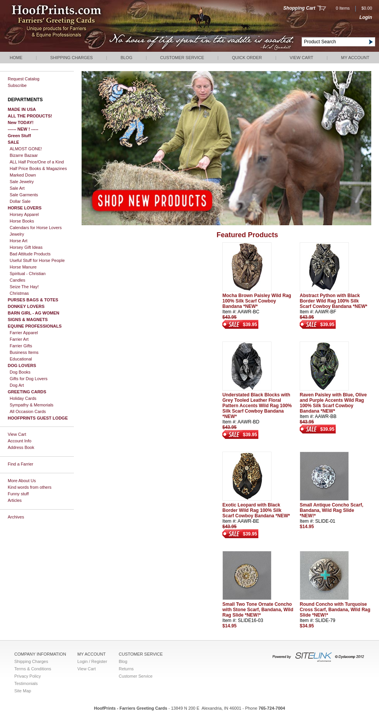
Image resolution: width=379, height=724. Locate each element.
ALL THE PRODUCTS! (30, 116)
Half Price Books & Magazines (38, 168)
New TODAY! (21, 122)
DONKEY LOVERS (26, 306)
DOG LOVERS (22, 365)
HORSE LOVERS (24, 208)
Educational (21, 359)
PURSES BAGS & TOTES (33, 299)
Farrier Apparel (24, 332)
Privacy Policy (27, 676)
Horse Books (22, 221)
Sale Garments (24, 194)
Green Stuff (19, 135)
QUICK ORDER (247, 57)
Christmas (19, 293)
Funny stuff (18, 493)
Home (16, 57)
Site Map (22, 690)
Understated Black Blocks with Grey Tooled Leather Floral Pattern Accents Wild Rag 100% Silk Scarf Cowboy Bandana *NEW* (257, 405)
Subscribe (17, 85)
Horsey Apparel (24, 214)
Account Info (19, 440)
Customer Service (182, 57)
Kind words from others (29, 487)
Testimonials (26, 683)
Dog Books (20, 372)
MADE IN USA (22, 109)
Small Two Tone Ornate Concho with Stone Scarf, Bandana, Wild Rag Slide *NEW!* (257, 610)
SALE (13, 142)
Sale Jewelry (22, 181)
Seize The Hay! (24, 286)
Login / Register (92, 661)
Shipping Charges (71, 57)
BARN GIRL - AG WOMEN (33, 313)
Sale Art (17, 188)
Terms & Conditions (32, 668)
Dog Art (17, 385)
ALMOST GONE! (26, 148)
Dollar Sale (20, 201)
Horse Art (18, 240)
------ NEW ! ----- (23, 129)
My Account (355, 57)
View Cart (301, 57)
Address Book (21, 447)
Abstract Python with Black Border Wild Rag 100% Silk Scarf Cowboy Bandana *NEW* (333, 301)
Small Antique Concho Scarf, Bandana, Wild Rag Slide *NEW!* (331, 510)
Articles (15, 500)
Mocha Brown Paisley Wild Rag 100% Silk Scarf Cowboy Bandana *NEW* (256, 301)
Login (365, 17)
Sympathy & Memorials (31, 405)
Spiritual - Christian (28, 273)
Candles (17, 280)
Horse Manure (23, 267)
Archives (16, 517)
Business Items (24, 352)
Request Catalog (23, 78)
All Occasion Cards (28, 411)
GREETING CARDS (27, 391)
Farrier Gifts (21, 345)
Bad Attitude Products (30, 254)
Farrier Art (19, 339)
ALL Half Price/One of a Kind (37, 162)
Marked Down (23, 175)
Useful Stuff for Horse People (37, 260)
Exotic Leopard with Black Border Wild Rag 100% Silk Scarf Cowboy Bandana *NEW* (256, 510)
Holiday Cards (23, 398)
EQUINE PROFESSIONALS (34, 326)
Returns (126, 668)
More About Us (22, 480)
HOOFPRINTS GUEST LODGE (38, 418)
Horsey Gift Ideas (26, 247)
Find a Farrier (20, 464)
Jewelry (17, 234)
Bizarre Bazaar (24, 155)
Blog (127, 57)
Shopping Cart (299, 8)
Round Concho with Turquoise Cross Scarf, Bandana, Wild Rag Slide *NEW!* (335, 610)
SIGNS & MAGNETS (28, 319)
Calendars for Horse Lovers (36, 227)
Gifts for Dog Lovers (29, 378)
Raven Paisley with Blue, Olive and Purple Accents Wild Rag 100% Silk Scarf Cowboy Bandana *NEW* (333, 403)
